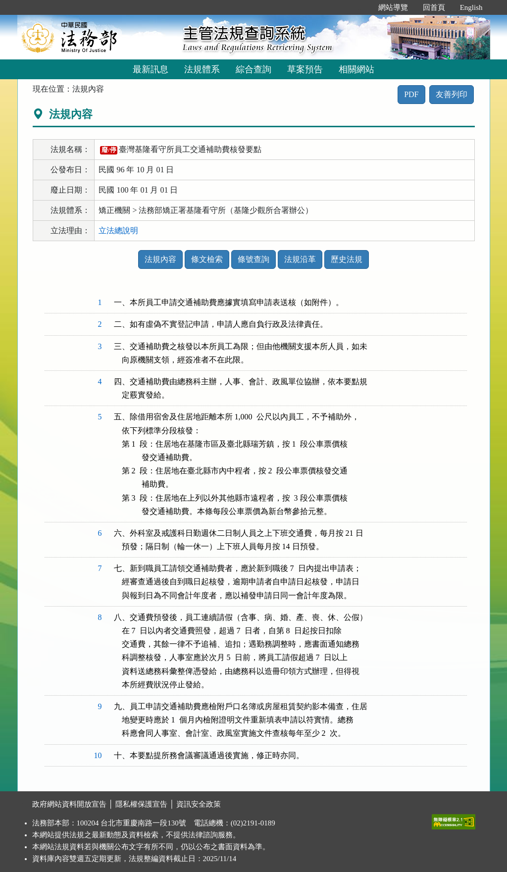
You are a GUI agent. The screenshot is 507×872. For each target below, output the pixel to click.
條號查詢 (253, 259)
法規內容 (160, 259)
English (471, 7)
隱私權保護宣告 (141, 804)
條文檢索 (207, 259)
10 (98, 755)
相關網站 (356, 69)
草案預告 (305, 69)
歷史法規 (346, 259)
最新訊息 (150, 69)
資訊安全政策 (198, 804)
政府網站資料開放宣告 (69, 804)
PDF (411, 94)
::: (360, 7)
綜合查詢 (253, 69)
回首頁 (434, 7)
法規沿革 (300, 259)
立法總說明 (118, 230)
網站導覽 (393, 7)
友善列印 (451, 94)
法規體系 (202, 69)
